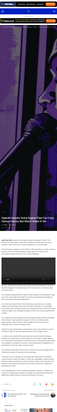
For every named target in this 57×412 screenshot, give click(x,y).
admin (6, 225)
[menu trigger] (3, 11)
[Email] (9, 227)
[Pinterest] (7, 227)
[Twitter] (5, 227)
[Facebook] (3, 227)
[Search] (54, 11)
